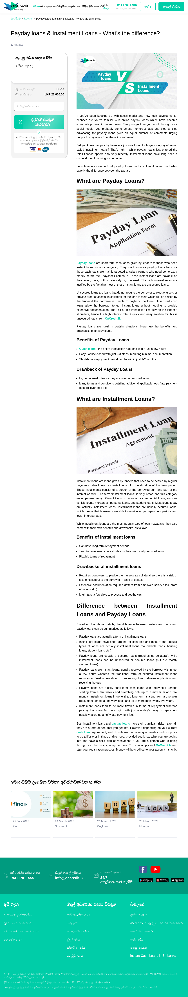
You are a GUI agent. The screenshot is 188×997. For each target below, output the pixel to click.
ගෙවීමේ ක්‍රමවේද (142, 931)
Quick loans (87, 348)
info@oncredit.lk (69, 878)
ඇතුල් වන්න (171, 6)
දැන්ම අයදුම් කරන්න (35, 122)
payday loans (120, 723)
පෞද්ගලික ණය (78, 931)
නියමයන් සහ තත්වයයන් (21, 931)
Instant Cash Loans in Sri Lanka (153, 955)
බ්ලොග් (72, 923)
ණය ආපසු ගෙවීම (50, 6)
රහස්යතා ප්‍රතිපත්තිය (18, 915)
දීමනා (36, 6)
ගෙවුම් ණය (75, 955)
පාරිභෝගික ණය (78, 915)
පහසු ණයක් (138, 947)
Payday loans (86, 262)
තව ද (147, 6)
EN (106, 4)
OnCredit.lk (112, 318)
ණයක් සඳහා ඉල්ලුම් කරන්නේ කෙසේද (156, 923)
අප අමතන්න (13, 939)
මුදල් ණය (73, 939)
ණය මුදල (24, 65)
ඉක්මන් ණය (138, 915)
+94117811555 (126, 5)
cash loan (83, 732)
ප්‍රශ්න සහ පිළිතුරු (80, 6)
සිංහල (106, 8)
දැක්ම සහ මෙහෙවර (18, 923)
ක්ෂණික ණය (76, 947)
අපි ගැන (65, 6)
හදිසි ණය (136, 939)
